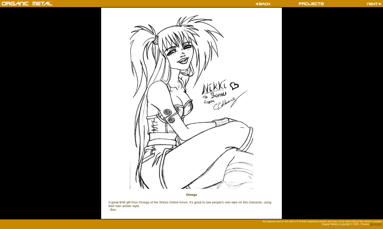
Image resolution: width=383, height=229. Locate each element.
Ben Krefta (376, 224)
